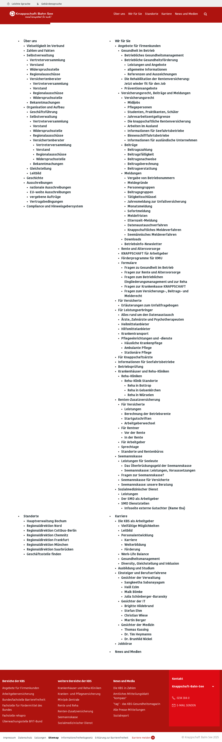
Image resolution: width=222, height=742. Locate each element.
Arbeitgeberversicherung (18, 693)
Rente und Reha (68, 705)
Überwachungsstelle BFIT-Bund (22, 721)
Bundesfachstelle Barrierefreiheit (23, 699)
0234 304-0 (183, 697)
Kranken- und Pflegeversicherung (79, 693)
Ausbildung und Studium (136, 568)
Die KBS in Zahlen (124, 687)
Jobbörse (125, 643)
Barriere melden (143, 737)
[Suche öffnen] (205, 15)
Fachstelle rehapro (14, 715)
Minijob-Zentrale (68, 699)
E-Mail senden (186, 705)
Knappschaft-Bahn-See (188, 686)
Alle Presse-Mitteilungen (129, 709)
